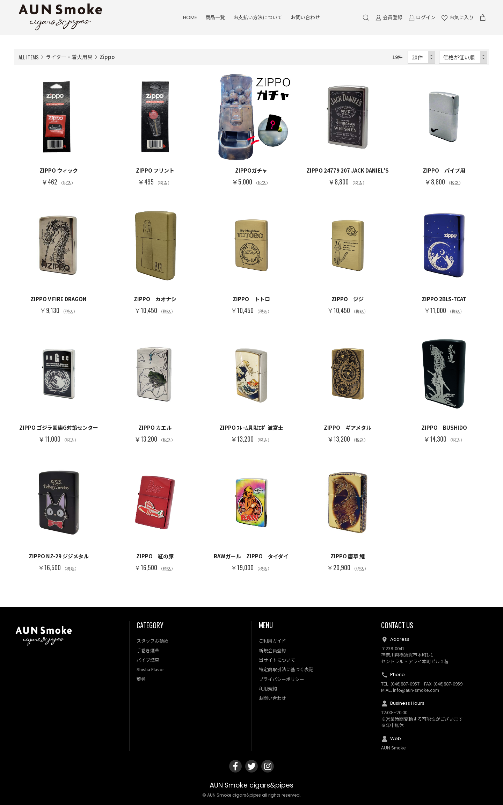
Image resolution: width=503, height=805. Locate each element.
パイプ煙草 (148, 660)
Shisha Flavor (150, 669)
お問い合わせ (305, 17)
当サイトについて (277, 660)
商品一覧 (215, 17)
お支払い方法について (257, 17)
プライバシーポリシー (281, 679)
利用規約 (268, 688)
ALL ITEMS (29, 57)
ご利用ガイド (272, 640)
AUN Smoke (393, 747)
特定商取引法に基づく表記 (286, 669)
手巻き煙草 (148, 650)
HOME (190, 17)
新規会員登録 (272, 650)
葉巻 (141, 679)
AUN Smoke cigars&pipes (251, 785)
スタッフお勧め (152, 640)
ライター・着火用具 (69, 56)
